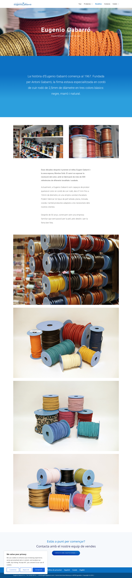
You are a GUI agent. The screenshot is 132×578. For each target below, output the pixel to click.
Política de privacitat (54, 570)
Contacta (107, 4)
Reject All (26, 570)
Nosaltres (98, 4)
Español (67, 570)
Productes (87, 4)
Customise (12, 570)
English (82, 570)
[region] (25, 562)
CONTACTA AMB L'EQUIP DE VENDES (65, 553)
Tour (80, 4)
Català (115, 4)
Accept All (38, 570)
